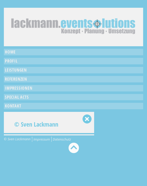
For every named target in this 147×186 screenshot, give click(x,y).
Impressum (42, 139)
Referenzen (16, 79)
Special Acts (17, 97)
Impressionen (18, 88)
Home (10, 52)
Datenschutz (62, 139)
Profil (11, 61)
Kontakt (13, 106)
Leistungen (16, 70)
